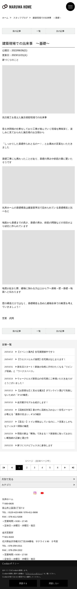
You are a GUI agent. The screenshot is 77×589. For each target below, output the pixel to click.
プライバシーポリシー (34, 573)
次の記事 (60, 31)
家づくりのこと (10, 60)
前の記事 (17, 31)
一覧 (39, 31)
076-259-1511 (15, 545)
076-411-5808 (31, 512)
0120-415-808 (15, 512)
